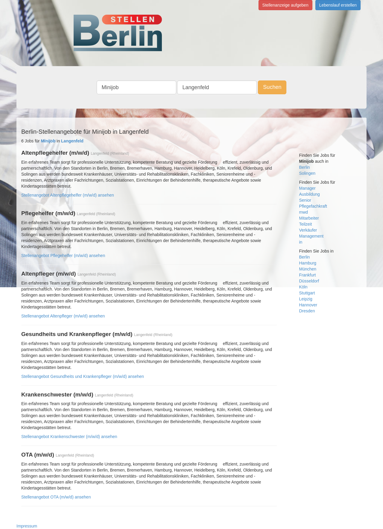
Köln (303, 287)
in (301, 242)
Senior (305, 200)
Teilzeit (305, 224)
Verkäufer (308, 230)
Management (311, 236)
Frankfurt (307, 275)
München (308, 269)
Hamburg (308, 263)
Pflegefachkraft (313, 206)
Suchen (272, 87)
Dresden (307, 310)
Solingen (307, 173)
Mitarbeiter (309, 218)
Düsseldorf (309, 281)
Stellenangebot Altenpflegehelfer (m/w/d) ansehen (67, 195)
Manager (307, 188)
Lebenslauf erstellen (338, 5)
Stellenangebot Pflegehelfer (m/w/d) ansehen (63, 255)
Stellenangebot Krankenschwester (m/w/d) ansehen (69, 436)
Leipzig (305, 299)
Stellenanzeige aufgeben (285, 5)
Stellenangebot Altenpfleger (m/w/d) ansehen (63, 316)
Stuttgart (307, 293)
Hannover (308, 304)
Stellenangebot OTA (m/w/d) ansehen (56, 497)
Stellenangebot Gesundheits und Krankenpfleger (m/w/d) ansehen (82, 376)
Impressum (26, 526)
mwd (303, 212)
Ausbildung (309, 194)
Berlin (304, 167)
